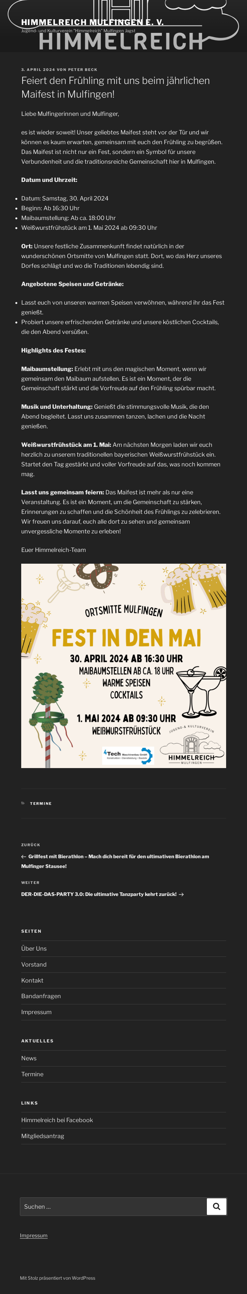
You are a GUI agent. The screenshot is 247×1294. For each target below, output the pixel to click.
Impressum (36, 1012)
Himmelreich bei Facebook (57, 1120)
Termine (41, 803)
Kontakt (32, 980)
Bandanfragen (41, 996)
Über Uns (34, 948)
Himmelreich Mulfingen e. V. (92, 22)
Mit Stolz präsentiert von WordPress (57, 1278)
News (29, 1058)
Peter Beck (83, 69)
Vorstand (34, 964)
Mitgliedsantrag (42, 1136)
